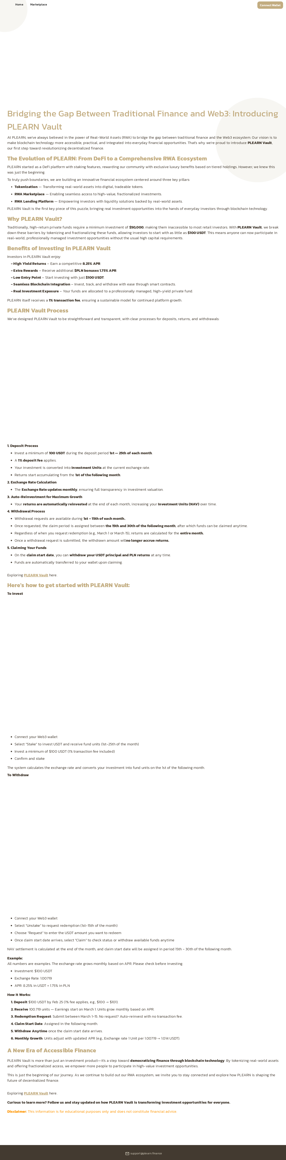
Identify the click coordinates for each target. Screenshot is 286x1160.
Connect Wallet (270, 5)
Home (19, 4)
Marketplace (38, 4)
